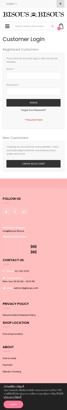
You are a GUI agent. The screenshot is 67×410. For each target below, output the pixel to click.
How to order (9, 358)
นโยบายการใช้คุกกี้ (12, 397)
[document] (33, 396)
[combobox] (34, 26)
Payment (7, 364)
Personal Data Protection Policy (19, 315)
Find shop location (13, 333)
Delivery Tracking (12, 371)
